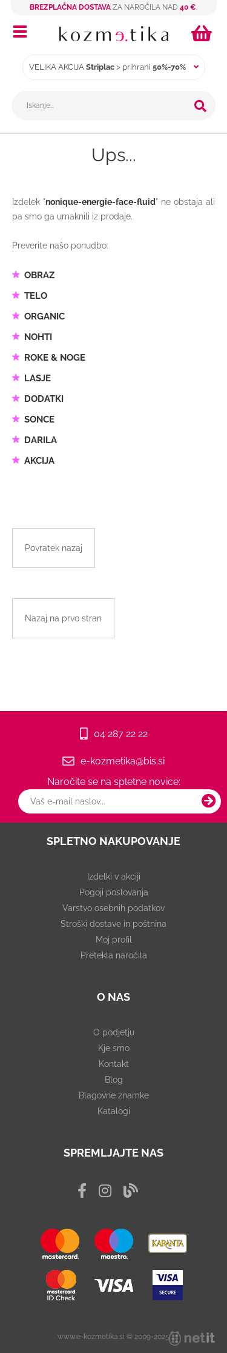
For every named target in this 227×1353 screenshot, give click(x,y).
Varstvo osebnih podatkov (113, 908)
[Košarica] (203, 33)
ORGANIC (44, 316)
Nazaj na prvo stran (63, 618)
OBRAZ (39, 275)
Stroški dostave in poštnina (113, 924)
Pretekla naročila (114, 955)
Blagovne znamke (114, 1095)
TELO (35, 295)
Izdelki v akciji (113, 876)
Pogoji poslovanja (113, 892)
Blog (114, 1079)
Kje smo (114, 1048)
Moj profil (114, 939)
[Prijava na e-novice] (209, 801)
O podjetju (113, 1032)
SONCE (39, 419)
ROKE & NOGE (54, 357)
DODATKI (44, 398)
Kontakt (114, 1064)
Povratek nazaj (53, 548)
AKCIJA (39, 460)
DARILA (40, 440)
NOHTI (38, 337)
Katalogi (113, 1111)
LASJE (37, 378)
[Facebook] (82, 1190)
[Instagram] (105, 1190)
